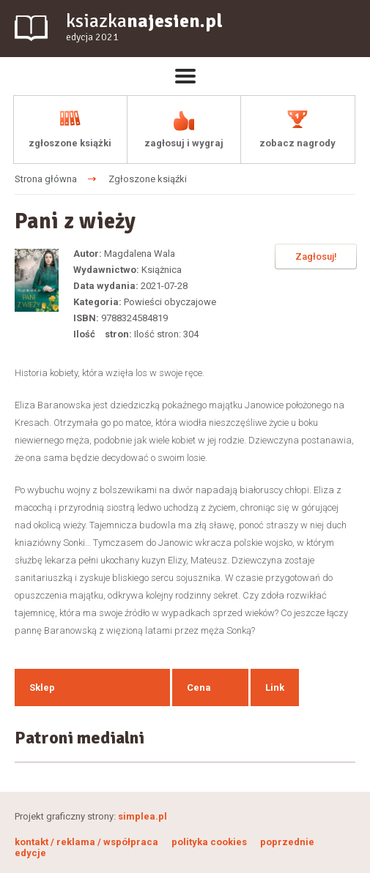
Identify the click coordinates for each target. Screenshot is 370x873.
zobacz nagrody (297, 143)
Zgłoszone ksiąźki (147, 178)
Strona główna (46, 178)
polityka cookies (209, 841)
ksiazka (144, 27)
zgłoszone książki (70, 143)
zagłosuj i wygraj (183, 143)
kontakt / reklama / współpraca (87, 841)
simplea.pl (142, 816)
